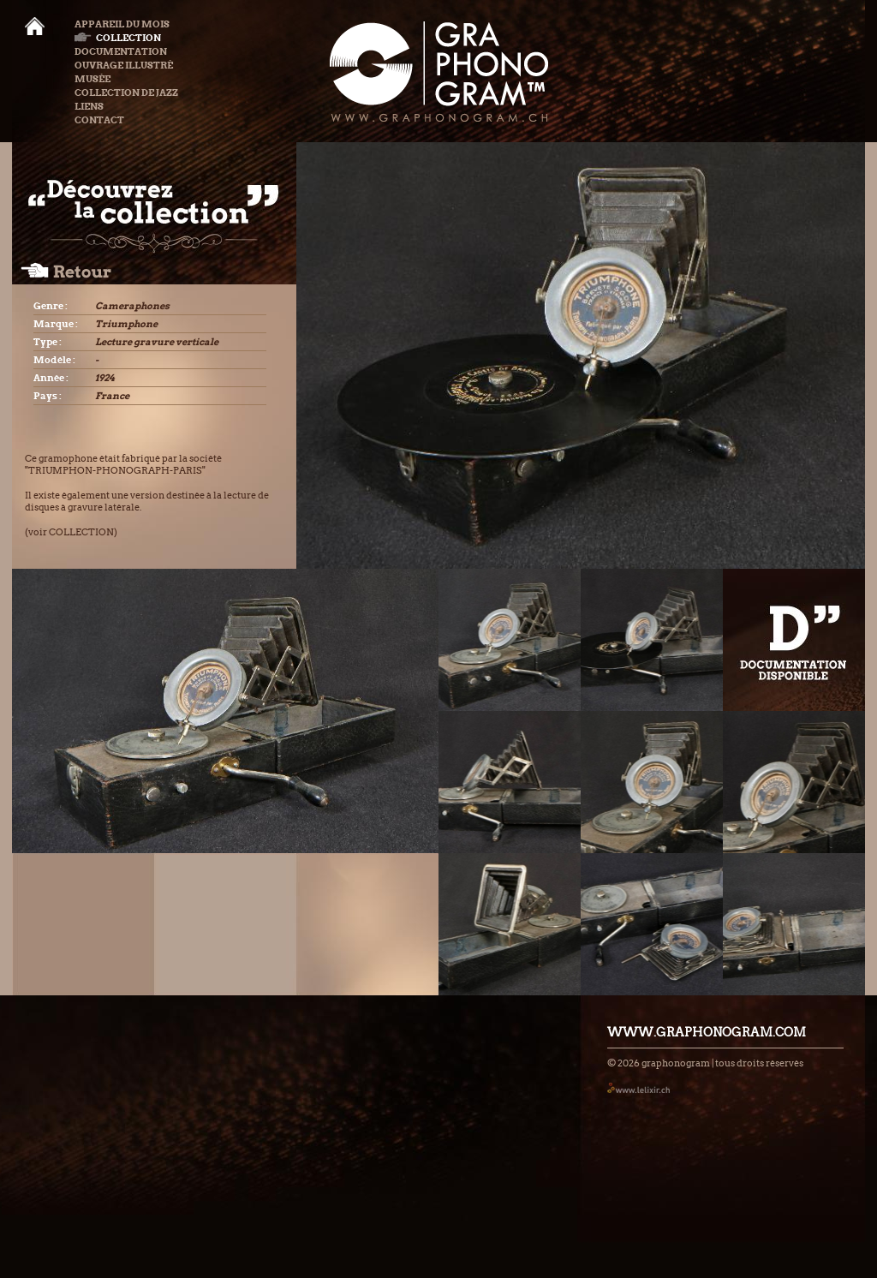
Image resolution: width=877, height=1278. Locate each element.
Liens (89, 106)
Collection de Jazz (126, 93)
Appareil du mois (122, 24)
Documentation (121, 51)
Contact (99, 120)
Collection (118, 38)
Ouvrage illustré (124, 65)
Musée (92, 79)
